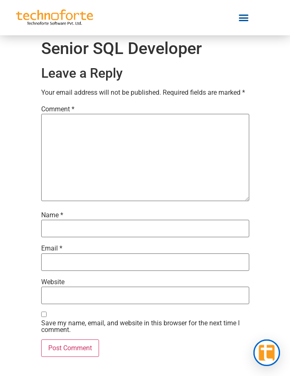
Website (52, 282)
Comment (57, 109)
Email (51, 248)
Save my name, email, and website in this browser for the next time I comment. (140, 326)
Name (52, 215)
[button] (244, 18)
